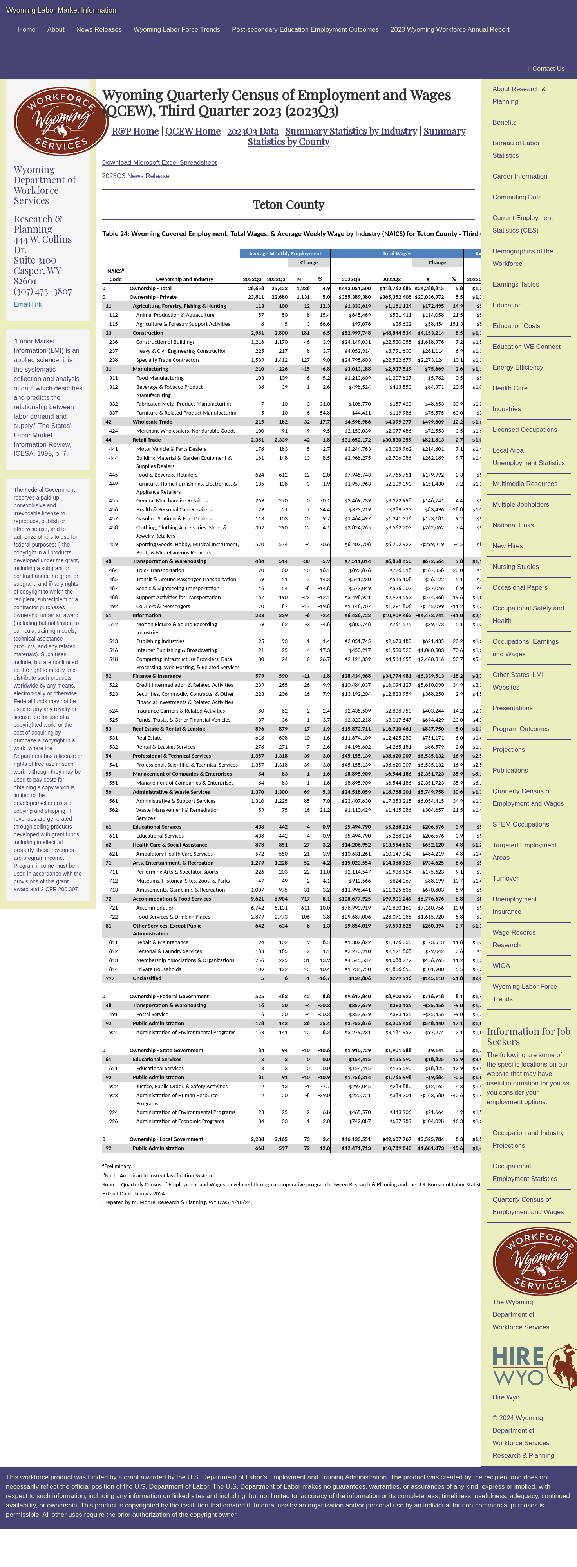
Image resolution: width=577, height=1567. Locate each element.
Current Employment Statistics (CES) (523, 224)
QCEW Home (193, 131)
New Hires (508, 546)
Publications (510, 770)
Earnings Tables (516, 284)
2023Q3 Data (253, 131)
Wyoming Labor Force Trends (177, 29)
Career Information (520, 176)
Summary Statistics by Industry (351, 131)
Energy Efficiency (518, 367)
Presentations (513, 708)
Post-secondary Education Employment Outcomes (305, 29)
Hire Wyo (532, 1371)
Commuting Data (517, 197)
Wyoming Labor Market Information (61, 10)
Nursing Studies (516, 566)
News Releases (99, 29)
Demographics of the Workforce (523, 257)
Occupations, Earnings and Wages (526, 648)
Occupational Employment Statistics (525, 1172)
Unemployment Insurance (515, 905)
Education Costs (517, 326)
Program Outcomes (521, 729)
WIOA (501, 965)
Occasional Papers (520, 587)
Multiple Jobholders (521, 504)
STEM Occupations (521, 824)
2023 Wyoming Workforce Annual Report (450, 29)
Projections (509, 749)
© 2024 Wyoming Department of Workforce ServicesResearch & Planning (524, 1436)
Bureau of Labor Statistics (516, 149)
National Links (513, 525)
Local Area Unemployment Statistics (529, 457)
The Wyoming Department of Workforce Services (532, 1279)
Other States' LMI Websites (518, 681)
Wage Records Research (514, 939)
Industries (507, 409)
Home (27, 29)
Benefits (505, 122)
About (56, 29)
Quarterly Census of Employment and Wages (528, 797)
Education (507, 305)
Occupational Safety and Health (528, 615)
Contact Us (546, 69)
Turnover (506, 878)
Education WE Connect (527, 346)
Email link (28, 304)
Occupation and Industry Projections (528, 1139)
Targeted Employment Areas (525, 851)
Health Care (510, 388)
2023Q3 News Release (136, 176)
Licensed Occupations (525, 429)
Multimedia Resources (525, 483)
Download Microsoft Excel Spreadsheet (159, 162)
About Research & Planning (519, 95)
